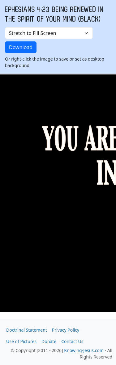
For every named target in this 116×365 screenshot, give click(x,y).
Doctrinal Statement (26, 330)
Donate (48, 341)
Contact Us (72, 341)
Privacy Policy (65, 330)
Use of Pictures (21, 341)
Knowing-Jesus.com (84, 350)
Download (20, 47)
